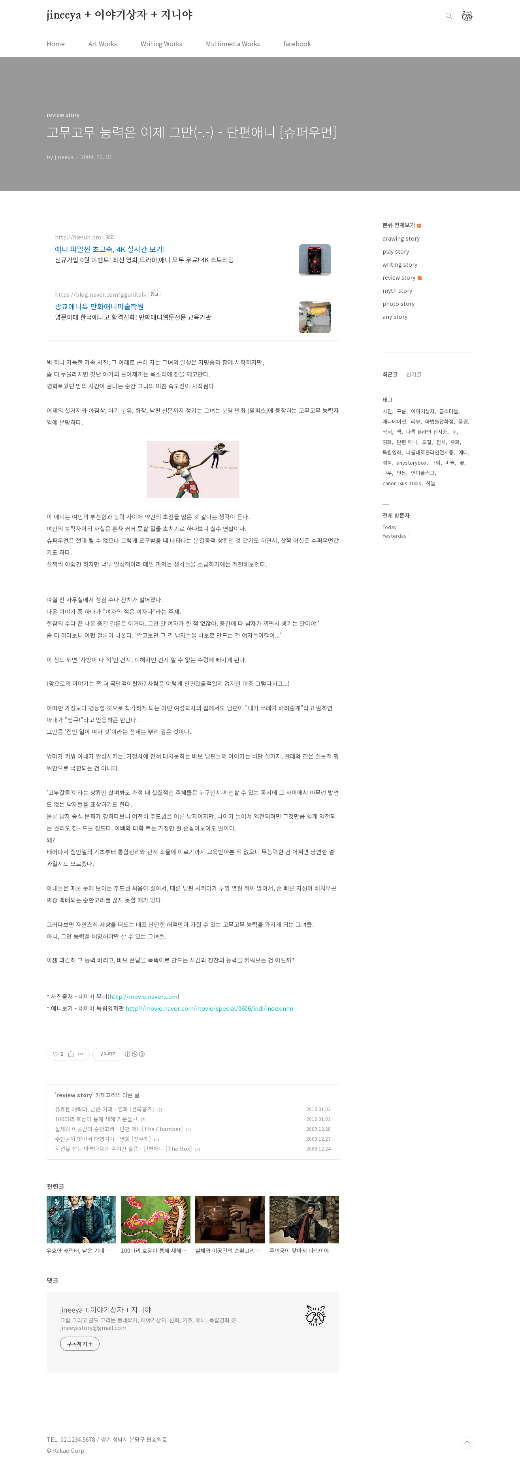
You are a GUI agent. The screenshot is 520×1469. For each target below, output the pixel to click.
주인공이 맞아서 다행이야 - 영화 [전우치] (103, 1139)
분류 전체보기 (401, 225)
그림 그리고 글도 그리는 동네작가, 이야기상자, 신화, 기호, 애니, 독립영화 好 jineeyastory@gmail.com (148, 1324)
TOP (467, 1442)
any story (394, 316)
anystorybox (411, 462)
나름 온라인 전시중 (426, 431)
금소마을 (448, 411)
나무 (387, 472)
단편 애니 (407, 442)
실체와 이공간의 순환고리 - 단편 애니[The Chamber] (119, 1129)
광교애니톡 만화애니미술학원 (99, 306)
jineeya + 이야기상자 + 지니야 (119, 15)
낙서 (387, 431)
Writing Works (161, 43)
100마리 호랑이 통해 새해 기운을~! (96, 1119)
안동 (401, 472)
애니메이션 (394, 421)
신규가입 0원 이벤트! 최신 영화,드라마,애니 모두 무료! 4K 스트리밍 (144, 259)
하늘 (430, 483)
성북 (387, 462)
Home (56, 43)
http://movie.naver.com (143, 996)
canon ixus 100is (401, 483)
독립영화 (391, 452)
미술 (450, 462)
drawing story (401, 238)
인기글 (414, 374)
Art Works (103, 43)
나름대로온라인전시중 (430, 452)
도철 (426, 442)
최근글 (390, 374)
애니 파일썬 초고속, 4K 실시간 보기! (110, 249)
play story (395, 251)
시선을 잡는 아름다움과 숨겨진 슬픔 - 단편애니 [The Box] (123, 1149)
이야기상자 (423, 411)
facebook (297, 43)
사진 (387, 411)
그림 (436, 462)
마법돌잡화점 (439, 421)
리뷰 (415, 421)
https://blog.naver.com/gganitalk (100, 294)
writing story (399, 264)
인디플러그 (423, 472)
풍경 (463, 421)
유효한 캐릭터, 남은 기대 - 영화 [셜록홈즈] (104, 1109)
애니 (463, 452)
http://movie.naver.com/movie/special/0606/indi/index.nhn (209, 1008)
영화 (387, 442)
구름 (401, 411)
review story (74, 1095)
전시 (441, 442)
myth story (397, 290)
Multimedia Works (233, 43)
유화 (455, 442)
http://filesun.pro (78, 237)
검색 (449, 16)
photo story (398, 303)
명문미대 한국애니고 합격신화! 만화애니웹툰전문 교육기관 (133, 316)
